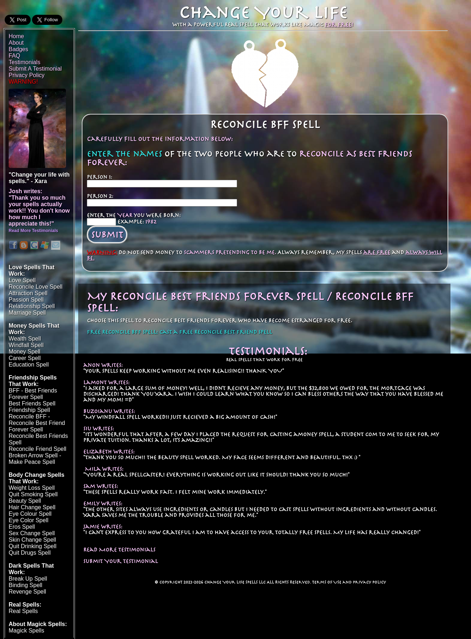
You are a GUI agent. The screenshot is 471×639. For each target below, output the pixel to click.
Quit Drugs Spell (30, 553)
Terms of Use (326, 582)
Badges (18, 49)
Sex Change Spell (32, 533)
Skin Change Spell (32, 540)
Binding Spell (25, 585)
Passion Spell (26, 300)
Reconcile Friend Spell (37, 449)
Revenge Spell (27, 592)
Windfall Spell (26, 345)
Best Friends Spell (32, 403)
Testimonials (24, 62)
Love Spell (22, 280)
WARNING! (23, 82)
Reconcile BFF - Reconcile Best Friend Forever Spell (37, 422)
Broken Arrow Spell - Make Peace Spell (35, 458)
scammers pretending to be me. (230, 252)
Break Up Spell (28, 579)
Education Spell (29, 364)
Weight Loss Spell (32, 488)
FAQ (14, 56)
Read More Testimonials (119, 550)
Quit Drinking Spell (33, 546)
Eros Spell (22, 527)
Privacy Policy (369, 582)
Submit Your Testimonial (120, 561)
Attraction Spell (28, 293)
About (16, 43)
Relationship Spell (32, 306)
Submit (107, 234)
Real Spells (23, 611)
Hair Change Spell (32, 507)
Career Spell (25, 358)
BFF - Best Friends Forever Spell (33, 393)
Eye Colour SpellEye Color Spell (30, 517)
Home (16, 36)
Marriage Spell (27, 313)
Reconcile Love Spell (35, 287)
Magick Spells (26, 630)
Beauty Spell (25, 501)
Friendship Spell (29, 410)
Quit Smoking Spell (33, 494)
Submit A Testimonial (35, 69)
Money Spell (24, 352)
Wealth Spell (25, 339)
